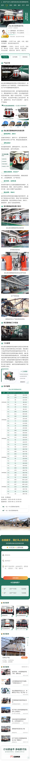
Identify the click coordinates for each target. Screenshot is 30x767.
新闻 (15, 5)
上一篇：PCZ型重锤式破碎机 (11, 506)
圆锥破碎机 (5, 615)
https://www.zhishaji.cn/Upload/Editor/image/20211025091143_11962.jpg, (5, 672)
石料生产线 (6, 657)
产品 (6, 5)
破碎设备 (14, 2)
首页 (4, 2)
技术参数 (15, 57)
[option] (15, 442)
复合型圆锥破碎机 (21, 615)
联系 (27, 5)
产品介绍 (5, 57)
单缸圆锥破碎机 (6, 628)
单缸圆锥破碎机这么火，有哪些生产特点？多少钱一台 (19, 691)
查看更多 (24, 657)
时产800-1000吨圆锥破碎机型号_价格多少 (20, 710)
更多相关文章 (24, 666)
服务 (19, 5)
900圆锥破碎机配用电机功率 (19, 701)
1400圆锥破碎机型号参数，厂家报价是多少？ (20, 682)
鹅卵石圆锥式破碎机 (22, 628)
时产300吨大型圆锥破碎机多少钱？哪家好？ (19, 739)
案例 (11, 5)
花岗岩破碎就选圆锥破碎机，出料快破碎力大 (19, 720)
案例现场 (25, 57)
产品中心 (8, 2)
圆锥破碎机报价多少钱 (18, 728)
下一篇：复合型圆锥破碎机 (11, 510)
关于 (23, 5)
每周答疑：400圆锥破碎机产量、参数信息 (19, 672)
